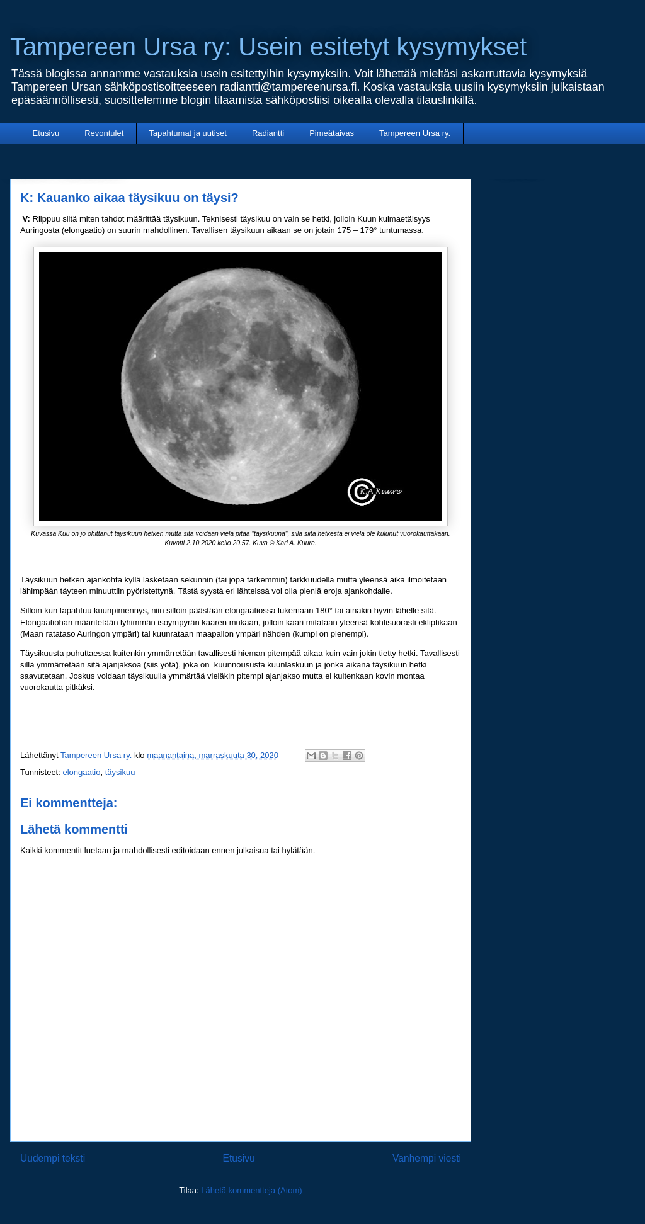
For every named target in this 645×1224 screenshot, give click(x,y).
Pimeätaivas (331, 133)
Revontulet (103, 133)
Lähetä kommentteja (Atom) (251, 1190)
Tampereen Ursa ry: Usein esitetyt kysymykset (268, 46)
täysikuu (120, 772)
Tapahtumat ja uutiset (188, 133)
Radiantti (268, 133)
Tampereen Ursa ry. (414, 133)
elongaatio (81, 772)
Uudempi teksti (52, 1158)
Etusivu (46, 133)
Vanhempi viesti (426, 1158)
